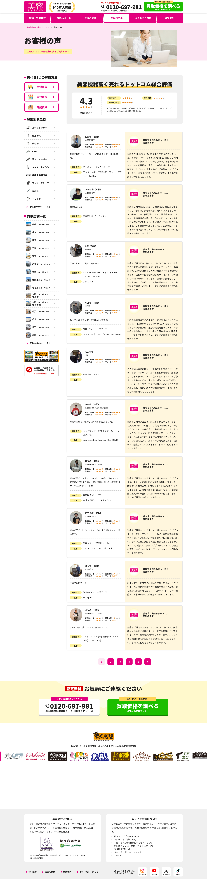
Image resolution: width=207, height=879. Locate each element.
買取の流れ (90, 18)
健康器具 (33, 135)
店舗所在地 (50, 871)
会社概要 (32, 871)
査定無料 (74, 688)
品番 (75, 172)
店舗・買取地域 (37, 18)
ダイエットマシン (37, 167)
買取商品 (75, 167)
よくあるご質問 (143, 18)
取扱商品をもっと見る (40, 207)
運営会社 (169, 18)
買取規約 (67, 871)
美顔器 (32, 191)
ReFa (31, 151)
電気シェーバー (36, 159)
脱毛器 (32, 143)
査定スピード (113, 98)
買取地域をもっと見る (40, 343)
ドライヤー (34, 199)
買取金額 (147, 98)
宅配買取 (37, 107)
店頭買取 (37, 97)
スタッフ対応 (113, 102)
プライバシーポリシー (90, 871)
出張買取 (37, 86)
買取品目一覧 (64, 18)
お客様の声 (117, 18)
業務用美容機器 (36, 175)
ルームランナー (36, 128)
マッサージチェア (37, 183)
